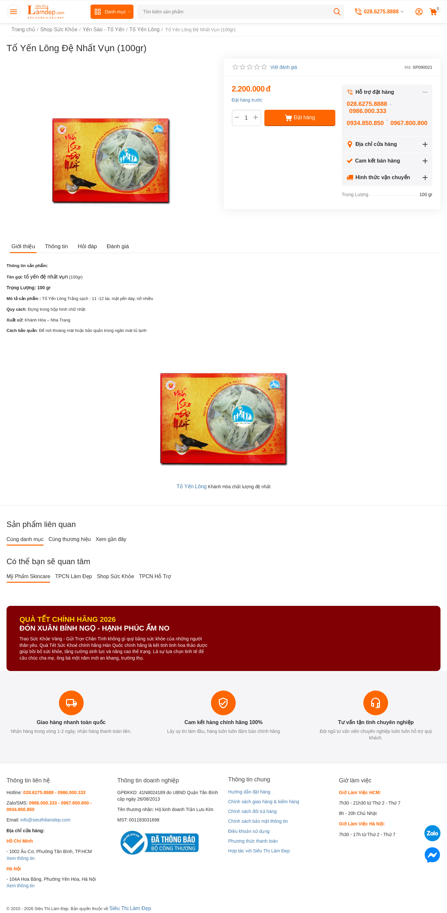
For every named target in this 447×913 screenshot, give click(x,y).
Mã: (408, 67)
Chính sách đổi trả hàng (252, 809)
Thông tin (54, 246)
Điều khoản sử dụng (249, 829)
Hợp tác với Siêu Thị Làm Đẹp (259, 849)
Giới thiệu (22, 246)
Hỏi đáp (84, 246)
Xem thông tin (21, 856)
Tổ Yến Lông (191, 485)
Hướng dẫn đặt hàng (249, 790)
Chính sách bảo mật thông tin (258, 819)
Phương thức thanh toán (253, 839)
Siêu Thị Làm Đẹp (127, 906)
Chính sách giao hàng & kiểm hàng (263, 800)
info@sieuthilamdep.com (46, 818)
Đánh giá (113, 246)
